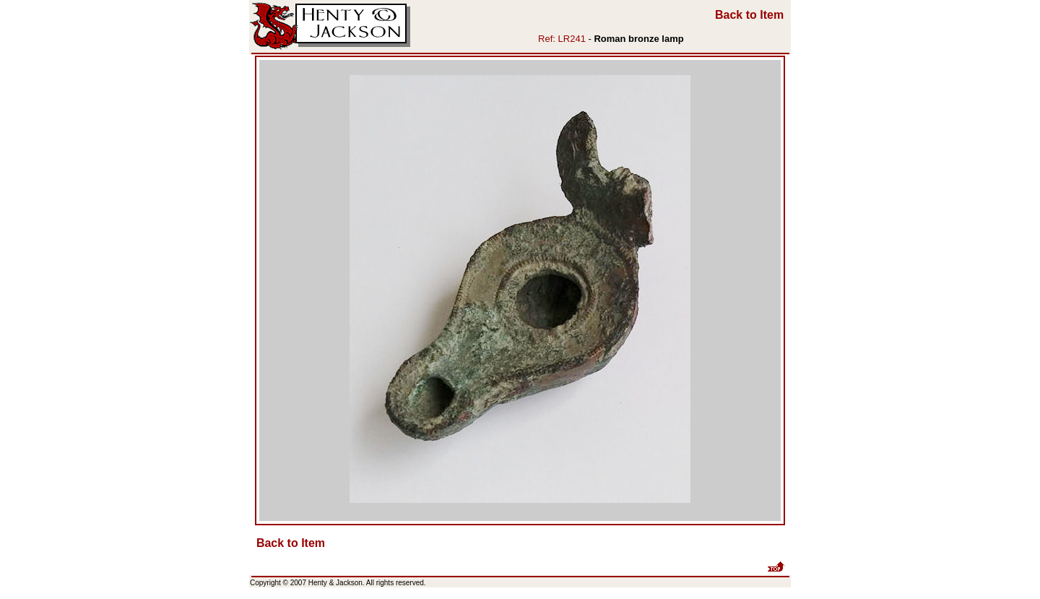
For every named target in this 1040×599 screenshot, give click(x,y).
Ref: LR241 (562, 38)
